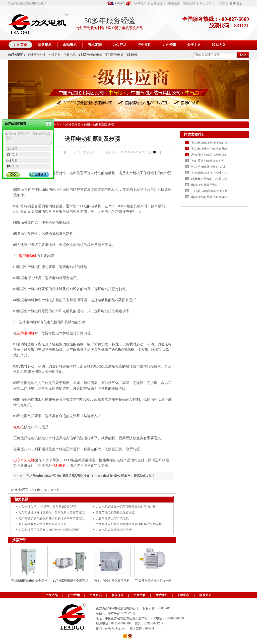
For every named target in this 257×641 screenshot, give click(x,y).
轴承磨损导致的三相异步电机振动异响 (216, 179)
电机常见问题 (71, 124)
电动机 (18, 427)
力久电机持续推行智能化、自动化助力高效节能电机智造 (56, 512)
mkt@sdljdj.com (115, 628)
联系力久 (205, 595)
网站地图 (173, 3)
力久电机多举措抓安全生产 (114, 530)
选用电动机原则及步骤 (99, 124)
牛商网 (149, 628)
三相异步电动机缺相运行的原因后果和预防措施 (57, 476)
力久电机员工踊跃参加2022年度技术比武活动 (48, 530)
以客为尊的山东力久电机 (112, 518)
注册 (239, 3)
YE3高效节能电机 (90, 54)
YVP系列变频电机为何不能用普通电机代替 (219, 161)
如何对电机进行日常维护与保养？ (213, 173)
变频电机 (69, 54)
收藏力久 (140, 3)
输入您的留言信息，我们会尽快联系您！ (28, 138)
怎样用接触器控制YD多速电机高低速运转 (219, 167)
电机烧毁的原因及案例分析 (209, 197)
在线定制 (189, 3)
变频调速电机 (114, 54)
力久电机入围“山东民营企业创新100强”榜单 (47, 506)
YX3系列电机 (36, 54)
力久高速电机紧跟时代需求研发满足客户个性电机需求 (132, 524)
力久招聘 (140, 595)
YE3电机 (132, 54)
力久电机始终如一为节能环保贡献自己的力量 (126, 506)
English (116, 3)
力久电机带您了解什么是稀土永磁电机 (216, 149)
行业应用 (74, 595)
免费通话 (41, 174)
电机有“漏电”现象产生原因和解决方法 (128, 476)
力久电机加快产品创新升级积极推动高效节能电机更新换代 (57, 518)
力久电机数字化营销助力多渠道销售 (42, 524)
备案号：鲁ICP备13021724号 (116, 613)
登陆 (233, 3)
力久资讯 (96, 595)
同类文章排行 (194, 134)
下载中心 (222, 3)
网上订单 (206, 3)
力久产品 (52, 595)
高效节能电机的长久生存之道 (115, 512)
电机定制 (54, 54)
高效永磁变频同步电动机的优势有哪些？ (218, 155)
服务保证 (157, 3)
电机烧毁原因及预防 (204, 185)
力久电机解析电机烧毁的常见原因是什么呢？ (221, 143)
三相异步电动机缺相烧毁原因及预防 (215, 191)
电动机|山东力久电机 (46, 490)
